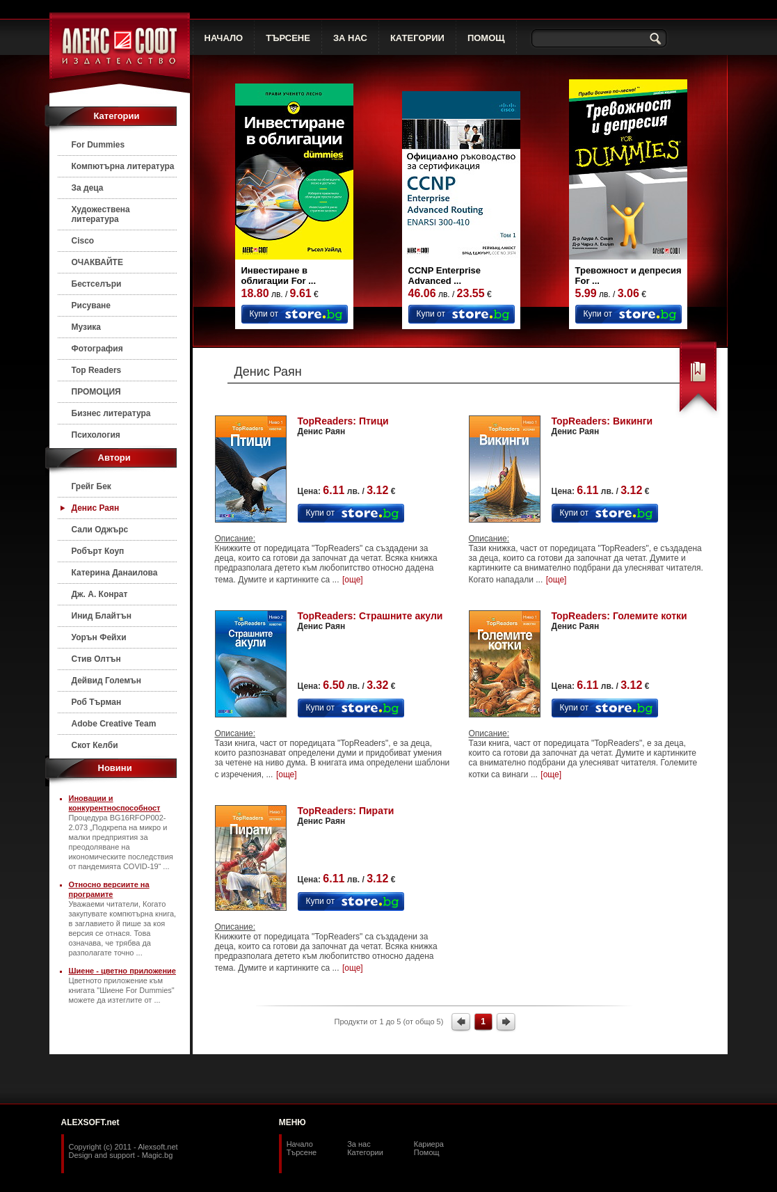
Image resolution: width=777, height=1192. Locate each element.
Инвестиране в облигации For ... (279, 275)
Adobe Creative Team (114, 724)
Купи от (264, 314)
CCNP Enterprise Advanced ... (444, 275)
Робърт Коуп (98, 551)
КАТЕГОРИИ (417, 38)
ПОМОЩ (486, 38)
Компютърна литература (123, 166)
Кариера (429, 1144)
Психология (96, 435)
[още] (352, 580)
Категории (365, 1152)
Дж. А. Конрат (100, 594)
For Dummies (98, 145)
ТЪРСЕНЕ (288, 38)
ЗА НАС (350, 38)
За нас (359, 1144)
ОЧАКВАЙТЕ (97, 262)
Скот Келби (95, 745)
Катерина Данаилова (115, 573)
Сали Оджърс (100, 529)
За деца (88, 188)
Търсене (302, 1152)
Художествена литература (101, 214)
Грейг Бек (91, 486)
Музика (87, 327)
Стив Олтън (96, 659)
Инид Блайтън (101, 616)
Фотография (97, 348)
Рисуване (91, 305)
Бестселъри (97, 284)
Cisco (83, 241)
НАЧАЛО (224, 38)
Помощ (427, 1152)
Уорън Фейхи (99, 637)
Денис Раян (96, 508)
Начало (300, 1144)
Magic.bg (157, 1155)
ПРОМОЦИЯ (96, 392)
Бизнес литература (111, 413)
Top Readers (97, 370)
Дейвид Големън (107, 680)
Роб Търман (97, 702)
